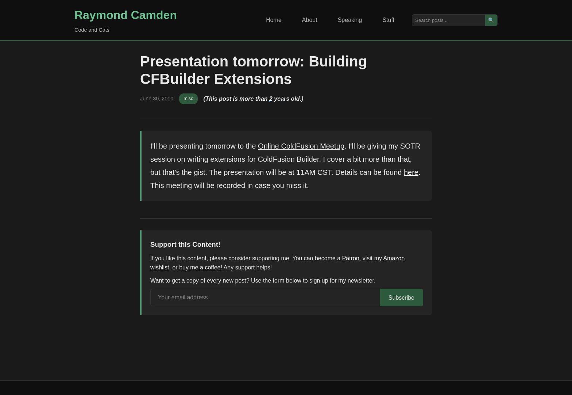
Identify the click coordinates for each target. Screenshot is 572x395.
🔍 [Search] (491, 20)
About (309, 20)
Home (274, 20)
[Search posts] (448, 20)
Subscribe (401, 298)
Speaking (350, 20)
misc (188, 98)
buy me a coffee (200, 267)
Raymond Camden (125, 15)
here (411, 172)
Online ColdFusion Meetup (301, 146)
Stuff (388, 20)
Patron (350, 258)
